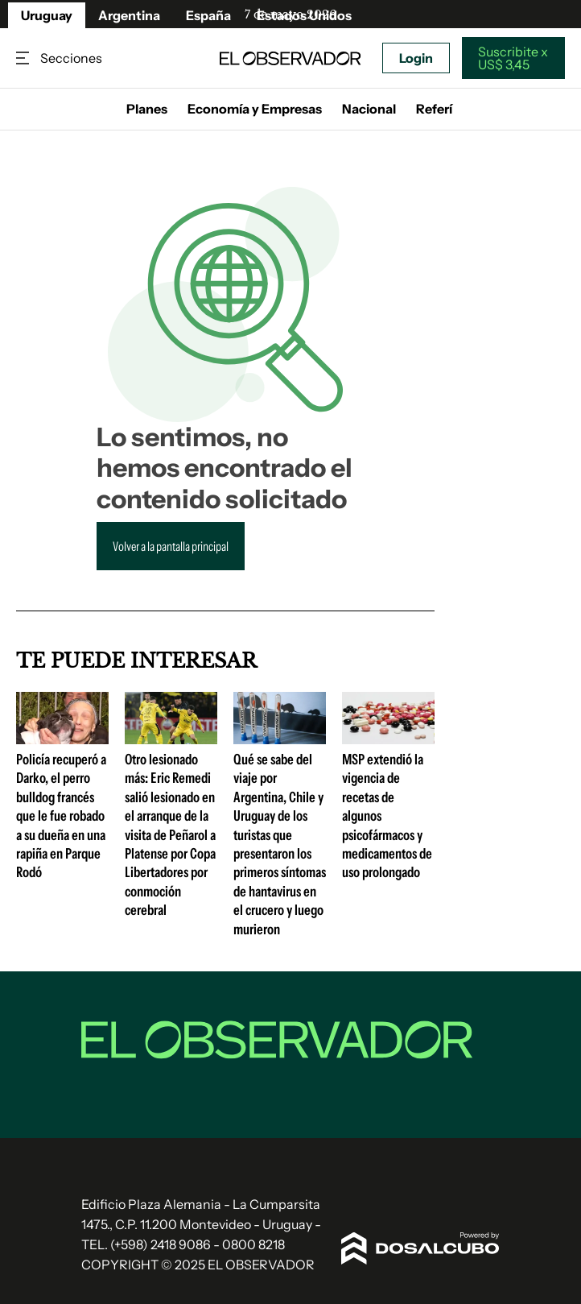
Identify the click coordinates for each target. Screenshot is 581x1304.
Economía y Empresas (254, 109)
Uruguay (46, 15)
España (208, 15)
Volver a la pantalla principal (171, 546)
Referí (434, 109)
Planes (146, 109)
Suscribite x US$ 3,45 (513, 57)
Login (416, 58)
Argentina (129, 15)
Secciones (24, 58)
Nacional (369, 109)
